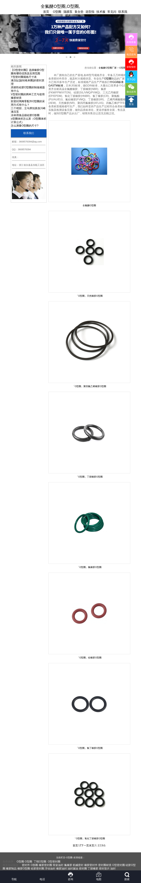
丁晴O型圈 (40, 861)
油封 (113, 868)
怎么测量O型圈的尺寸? (24, 125)
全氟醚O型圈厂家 (108, 67)
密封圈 (83, 868)
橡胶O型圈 (23, 868)
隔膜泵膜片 (68, 13)
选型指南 (89, 13)
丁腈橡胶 (93, 868)
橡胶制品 (11, 868)
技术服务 (100, 13)
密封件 (26, 865)
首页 (46, 11)
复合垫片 (78, 13)
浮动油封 (50, 868)
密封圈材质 (104, 865)
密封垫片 (104, 868)
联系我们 (122, 13)
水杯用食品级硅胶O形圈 (25, 115)
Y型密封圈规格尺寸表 (24, 77)
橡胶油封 (61, 868)
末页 (91, 845)
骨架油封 (58, 865)
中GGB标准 (117, 82)
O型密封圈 (54, 861)
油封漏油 (73, 868)
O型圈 (57, 11)
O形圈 (34, 865)
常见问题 (111, 13)
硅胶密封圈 (37, 868)
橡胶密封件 (91, 865)
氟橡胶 (68, 865)
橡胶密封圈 (45, 865)
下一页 (85, 845)
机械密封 (78, 865)
